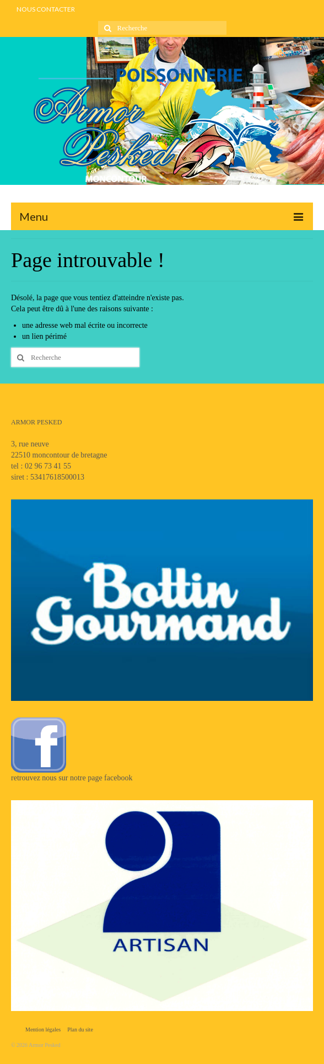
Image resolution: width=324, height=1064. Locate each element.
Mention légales (43, 1029)
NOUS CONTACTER (46, 9)
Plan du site (80, 1029)
